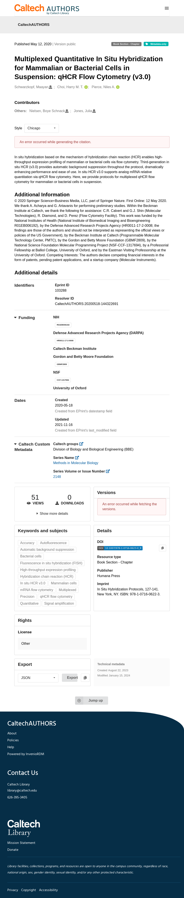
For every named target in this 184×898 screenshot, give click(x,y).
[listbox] (41, 128)
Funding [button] (24, 317)
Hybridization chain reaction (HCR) (46, 576)
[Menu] (167, 8)
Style (18, 128)
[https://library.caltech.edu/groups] (82, 444)
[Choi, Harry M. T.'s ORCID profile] (85, 87)
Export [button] (72, 677)
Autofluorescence (53, 543)
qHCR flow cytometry (56, 596)
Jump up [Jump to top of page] (89, 700)
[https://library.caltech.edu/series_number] (109, 471)
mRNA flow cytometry (36, 590)
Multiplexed (67, 590)
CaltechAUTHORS (34, 24)
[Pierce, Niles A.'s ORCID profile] (117, 87)
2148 (57, 477)
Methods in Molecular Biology (75, 463)
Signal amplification (59, 603)
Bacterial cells (31, 556)
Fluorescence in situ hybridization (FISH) (51, 563)
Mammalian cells (64, 583)
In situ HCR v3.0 (32, 583)
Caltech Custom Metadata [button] (32, 447)
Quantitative (29, 603)
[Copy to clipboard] (162, 548)
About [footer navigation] (12, 733)
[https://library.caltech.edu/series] (78, 458)
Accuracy (27, 543)
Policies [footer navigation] (13, 740)
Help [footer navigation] (10, 747)
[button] (52, 644)
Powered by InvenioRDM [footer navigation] (25, 754)
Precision (27, 596)
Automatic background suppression (47, 549)
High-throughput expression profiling (48, 570)
